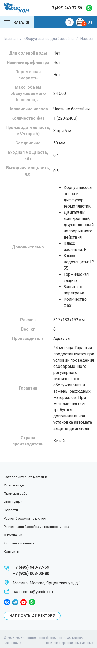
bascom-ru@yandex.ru (33, 591)
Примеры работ (16, 493)
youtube (23, 602)
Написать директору (32, 615)
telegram (15, 602)
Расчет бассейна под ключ (25, 518)
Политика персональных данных (69, 643)
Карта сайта (13, 643)
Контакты (12, 551)
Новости (11, 510)
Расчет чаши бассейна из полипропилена (36, 527)
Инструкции (13, 502)
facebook (7, 602)
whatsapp (89, 8)
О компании (13, 535)
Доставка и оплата (19, 543)
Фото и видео (15, 485)
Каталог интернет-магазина (26, 477)
